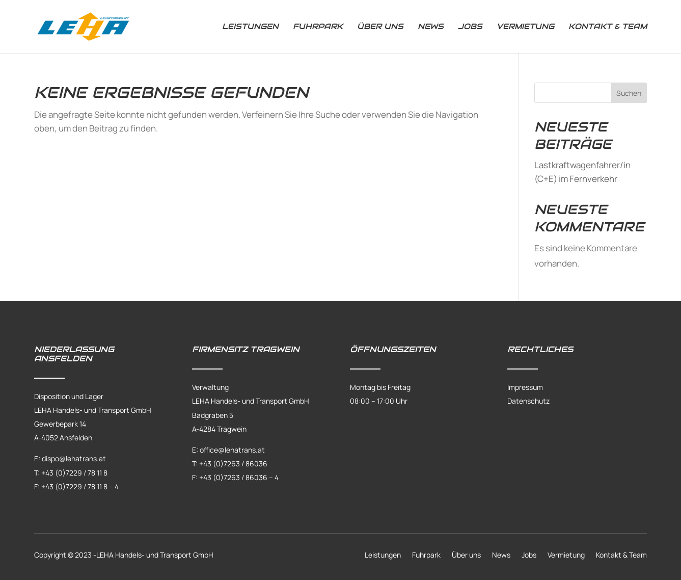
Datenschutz (528, 401)
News (431, 27)
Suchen (628, 93)
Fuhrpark (318, 27)
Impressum (525, 387)
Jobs (470, 27)
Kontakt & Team (607, 27)
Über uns (380, 27)
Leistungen (250, 27)
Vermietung (525, 27)
